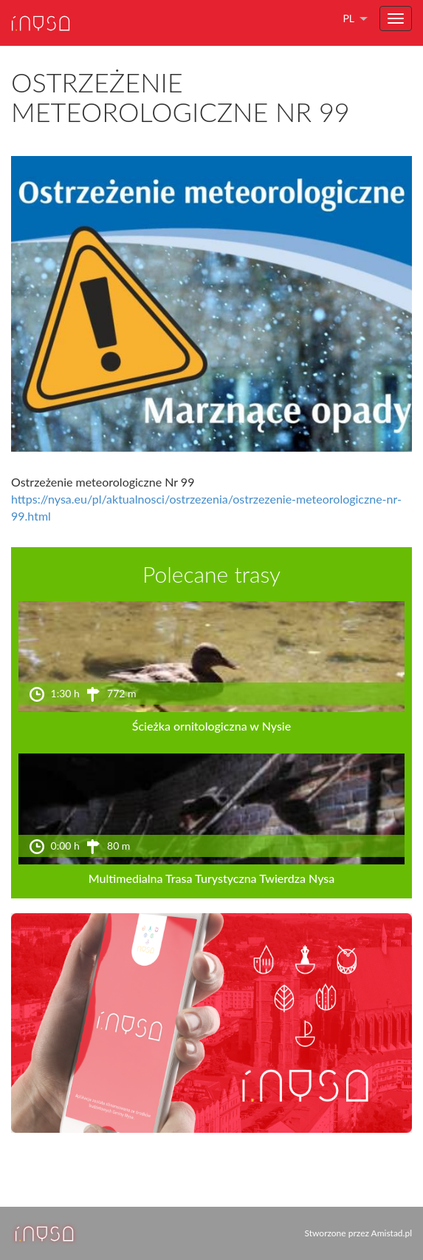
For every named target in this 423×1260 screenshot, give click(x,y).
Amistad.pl (391, 1233)
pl (348, 18)
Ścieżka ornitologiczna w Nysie (211, 726)
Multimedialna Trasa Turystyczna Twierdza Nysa (212, 878)
